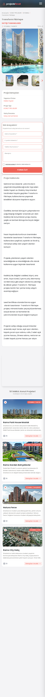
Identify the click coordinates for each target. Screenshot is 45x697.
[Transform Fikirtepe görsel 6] (37, 80)
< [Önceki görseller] (3, 80)
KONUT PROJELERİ (15, 13)
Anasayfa (5, 13)
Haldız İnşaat (8, 101)
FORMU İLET (22, 170)
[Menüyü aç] (40, 3)
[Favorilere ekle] (5, 402)
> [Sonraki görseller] (42, 80)
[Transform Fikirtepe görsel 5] (22, 80)
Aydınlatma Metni (10, 164)
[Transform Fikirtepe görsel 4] (7, 80)
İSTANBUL (26, 13)
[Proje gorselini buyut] (22, 51)
